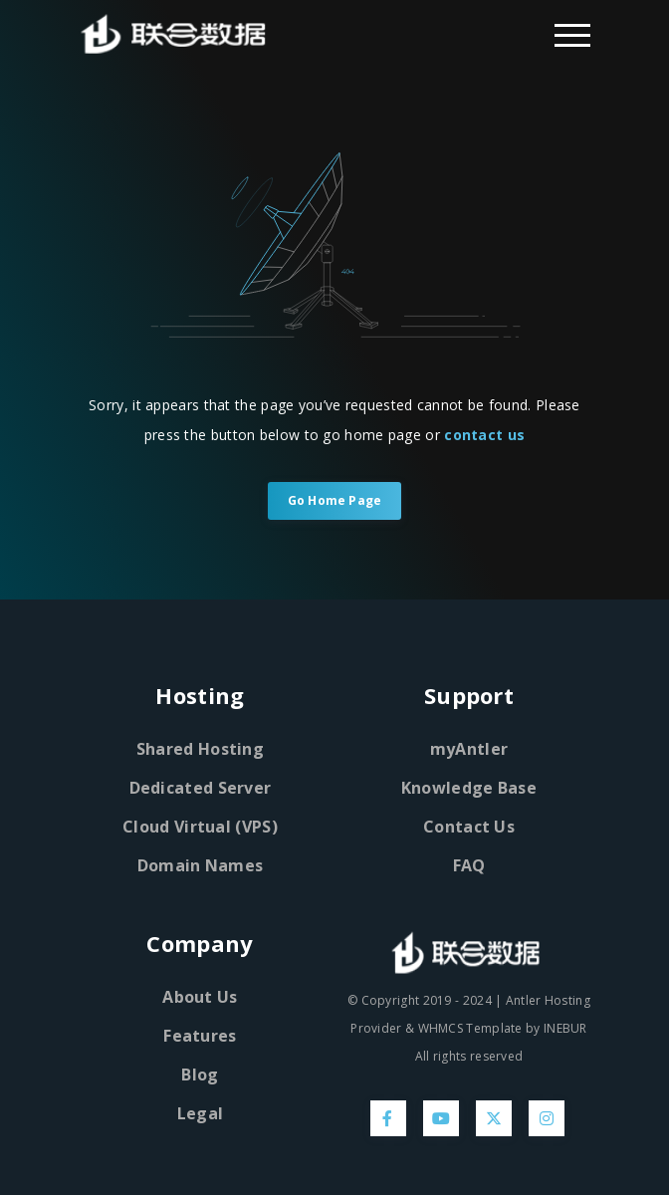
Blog (199, 1074)
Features (199, 1036)
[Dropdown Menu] (573, 34)
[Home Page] (200, 33)
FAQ (469, 865)
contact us (484, 434)
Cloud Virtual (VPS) (200, 826)
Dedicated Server (200, 788)
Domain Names (200, 865)
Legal (200, 1113)
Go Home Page (334, 500)
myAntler (469, 749)
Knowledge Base (469, 788)
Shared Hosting (200, 749)
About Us (199, 997)
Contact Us (469, 826)
